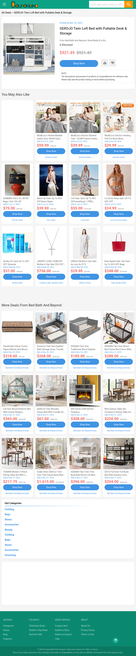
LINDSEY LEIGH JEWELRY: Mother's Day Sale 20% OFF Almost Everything (50, 264)
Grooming (10, 555)
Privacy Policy (87, 630)
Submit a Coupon (63, 634)
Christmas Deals (37, 625)
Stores (6, 630)
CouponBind (67, 652)
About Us (85, 625)
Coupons (7, 638)
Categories (8, 625)
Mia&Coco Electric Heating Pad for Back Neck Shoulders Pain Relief (118, 138)
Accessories (11, 524)
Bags (7, 514)
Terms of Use (87, 634)
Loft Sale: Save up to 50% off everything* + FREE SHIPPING (83, 201)
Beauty (9, 529)
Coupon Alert (61, 625)
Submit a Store (62, 630)
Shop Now (79, 63)
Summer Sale (35, 634)
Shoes (8, 519)
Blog (5, 634)
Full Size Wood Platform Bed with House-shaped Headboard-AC (17, 412)
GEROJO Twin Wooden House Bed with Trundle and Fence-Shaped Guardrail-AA (51, 412)
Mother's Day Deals (38, 630)
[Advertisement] (17, 130)
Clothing (9, 509)
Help (57, 638)
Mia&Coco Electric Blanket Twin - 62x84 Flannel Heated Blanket (84, 138)
